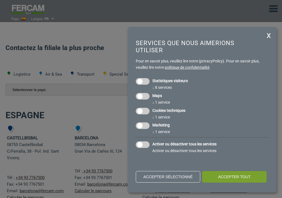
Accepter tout (234, 177)
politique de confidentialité (187, 67)
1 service (161, 102)
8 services (162, 87)
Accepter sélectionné (168, 177)
